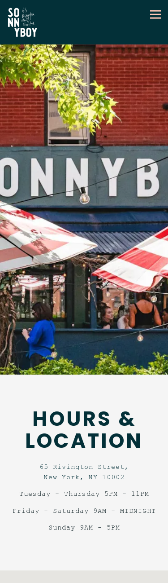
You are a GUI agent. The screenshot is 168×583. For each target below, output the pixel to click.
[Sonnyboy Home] (25, 22)
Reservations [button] (84, 575)
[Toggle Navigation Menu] (155, 14)
